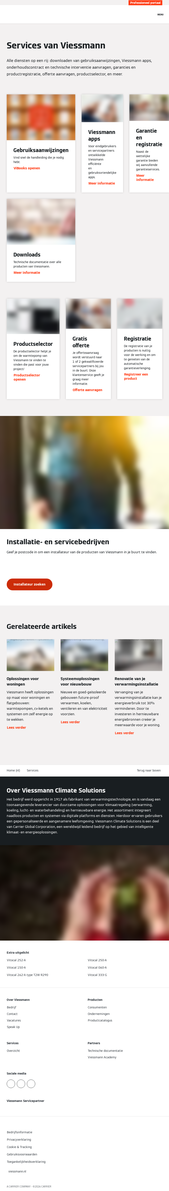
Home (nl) (13, 770)
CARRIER (46, 1186)
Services (32, 770)
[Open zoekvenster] (151, 14)
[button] (149, 770)
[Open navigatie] (160, 14)
